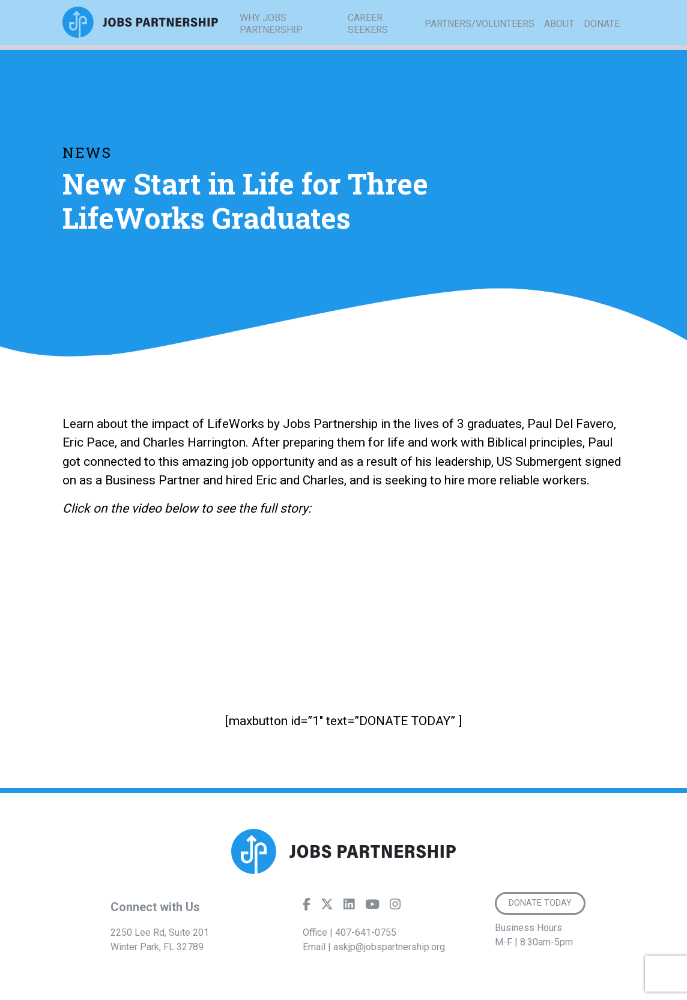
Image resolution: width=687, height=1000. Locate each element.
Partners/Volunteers (479, 41)
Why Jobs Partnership (271, 41)
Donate (602, 41)
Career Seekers (368, 41)
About (559, 41)
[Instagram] (395, 907)
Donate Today (543, 903)
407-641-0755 (365, 932)
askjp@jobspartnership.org (389, 947)
